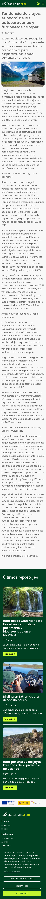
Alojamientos (7, 838)
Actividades (6, 842)
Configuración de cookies (22, 879)
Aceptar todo (22, 893)
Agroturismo (6, 845)
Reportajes (6, 825)
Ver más (10, 654)
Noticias (4, 829)
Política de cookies (12, 871)
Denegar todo (22, 886)
